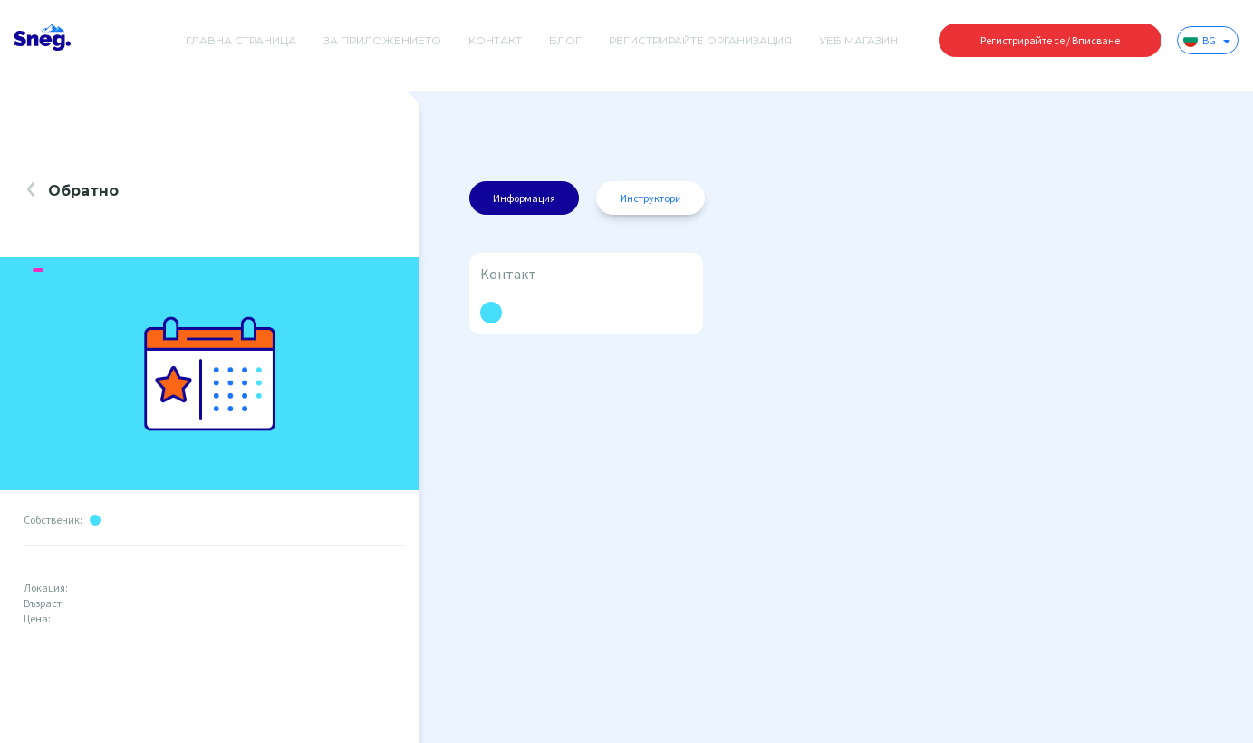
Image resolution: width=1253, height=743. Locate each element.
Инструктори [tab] (650, 198)
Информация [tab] (524, 198)
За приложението (382, 40)
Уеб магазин (858, 40)
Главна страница (241, 40)
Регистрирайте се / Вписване (1050, 40)
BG (1206, 40)
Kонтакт (495, 40)
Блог (565, 40)
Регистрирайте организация (700, 40)
